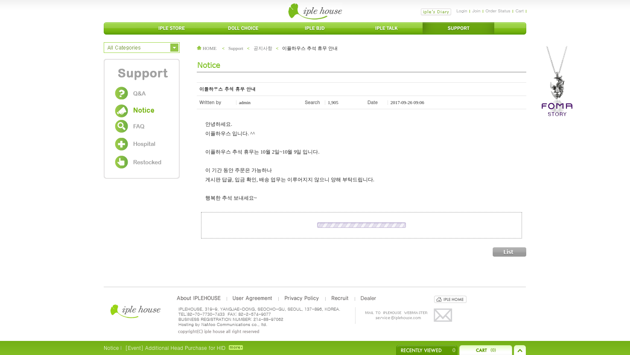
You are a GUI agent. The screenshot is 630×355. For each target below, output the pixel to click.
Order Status (498, 11)
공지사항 (263, 48)
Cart (520, 11)
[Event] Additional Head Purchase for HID (175, 347)
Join (476, 11)
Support (235, 48)
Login (461, 11)
